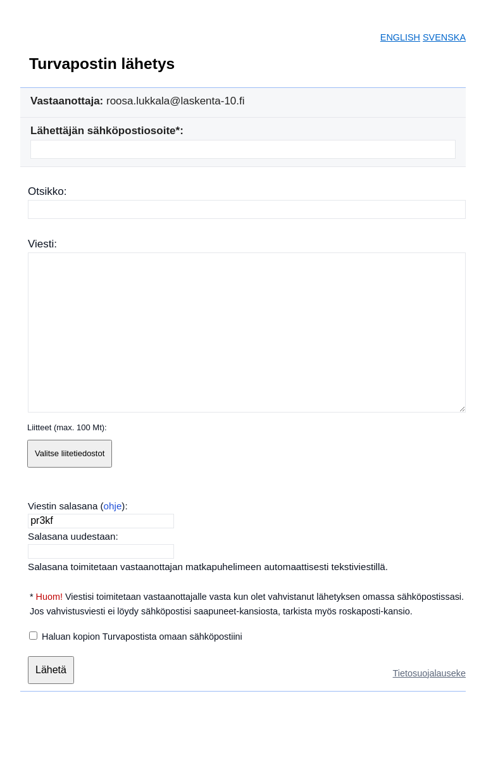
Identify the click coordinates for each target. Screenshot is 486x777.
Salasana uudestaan (72, 536)
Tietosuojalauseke (429, 673)
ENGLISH (400, 37)
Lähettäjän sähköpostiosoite (103, 131)
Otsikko (46, 191)
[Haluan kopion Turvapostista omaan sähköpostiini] (33, 635)
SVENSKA (444, 37)
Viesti (41, 244)
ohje (113, 505)
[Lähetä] (51, 670)
